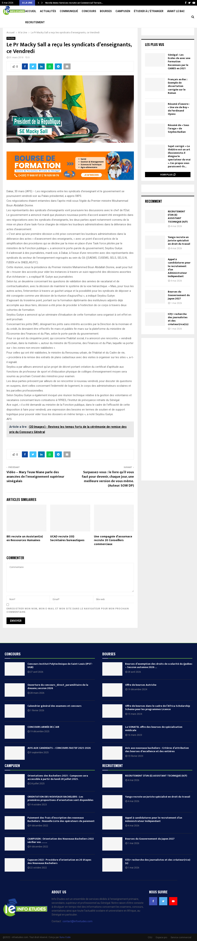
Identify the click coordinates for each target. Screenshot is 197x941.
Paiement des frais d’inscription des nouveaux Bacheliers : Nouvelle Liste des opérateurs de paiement (61, 830)
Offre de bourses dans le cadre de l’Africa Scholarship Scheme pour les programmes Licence (157, 719)
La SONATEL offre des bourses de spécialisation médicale (153, 740)
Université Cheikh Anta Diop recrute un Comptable (74, 3)
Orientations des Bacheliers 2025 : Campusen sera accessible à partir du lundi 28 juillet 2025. (57, 788)
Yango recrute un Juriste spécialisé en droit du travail (179, 251)
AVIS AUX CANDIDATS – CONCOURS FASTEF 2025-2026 (59, 759)
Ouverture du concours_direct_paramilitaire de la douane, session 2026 (57, 698)
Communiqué (69, 11)
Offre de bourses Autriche (140, 696)
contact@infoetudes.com (77, 932)
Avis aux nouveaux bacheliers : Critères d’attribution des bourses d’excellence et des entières (157, 761)
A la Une (10, 49)
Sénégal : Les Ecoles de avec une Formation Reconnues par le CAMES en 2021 (179, 73)
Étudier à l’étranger (148, 11)
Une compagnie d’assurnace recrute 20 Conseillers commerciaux (113, 551)
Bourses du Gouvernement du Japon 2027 (179, 306)
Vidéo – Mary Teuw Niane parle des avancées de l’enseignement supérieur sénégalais (35, 488)
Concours (89, 11)
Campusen (122, 11)
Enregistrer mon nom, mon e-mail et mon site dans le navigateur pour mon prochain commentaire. (67, 621)
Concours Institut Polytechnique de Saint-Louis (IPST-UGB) (60, 676)
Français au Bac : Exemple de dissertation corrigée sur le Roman (178, 97)
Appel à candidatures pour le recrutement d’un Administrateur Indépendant (179, 279)
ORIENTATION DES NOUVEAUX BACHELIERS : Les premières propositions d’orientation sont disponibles (60, 809)
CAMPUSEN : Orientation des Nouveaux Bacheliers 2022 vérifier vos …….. (60, 851)
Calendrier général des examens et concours (54, 717)
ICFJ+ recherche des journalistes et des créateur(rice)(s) (178, 330)
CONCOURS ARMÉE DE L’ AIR (43, 738)
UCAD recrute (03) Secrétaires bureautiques (67, 549)
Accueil (30, 11)
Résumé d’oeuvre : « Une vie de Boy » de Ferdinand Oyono (179, 120)
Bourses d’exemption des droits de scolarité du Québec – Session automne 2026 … (158, 676)
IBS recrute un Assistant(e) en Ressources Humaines (24, 549)
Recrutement (35, 22)
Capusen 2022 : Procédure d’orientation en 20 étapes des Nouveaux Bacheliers (59, 872)
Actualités (48, 11)
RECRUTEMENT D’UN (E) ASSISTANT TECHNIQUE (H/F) (178, 228)
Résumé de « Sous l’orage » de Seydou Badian (178, 139)
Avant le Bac (176, 11)
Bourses (106, 11)
